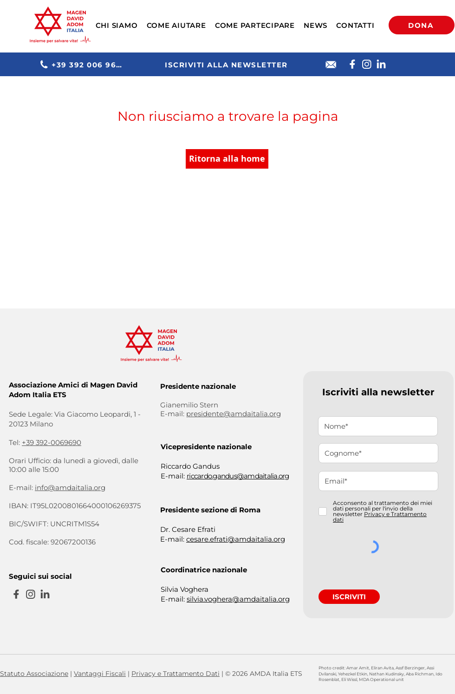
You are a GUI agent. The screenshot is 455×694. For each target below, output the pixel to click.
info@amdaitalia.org (70, 487)
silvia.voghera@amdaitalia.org (238, 599)
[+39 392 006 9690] (82, 64)
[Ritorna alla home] (227, 159)
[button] (116, 25)
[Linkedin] (381, 64)
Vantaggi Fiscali (100, 673)
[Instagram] (366, 64)
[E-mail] (331, 64)
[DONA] (422, 25)
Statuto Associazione (34, 673)
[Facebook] (352, 64)
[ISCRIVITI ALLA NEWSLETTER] (227, 64)
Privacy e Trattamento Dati (175, 673)
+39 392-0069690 (51, 442)
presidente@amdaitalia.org (233, 413)
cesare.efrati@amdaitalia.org (235, 539)
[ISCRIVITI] (349, 596)
